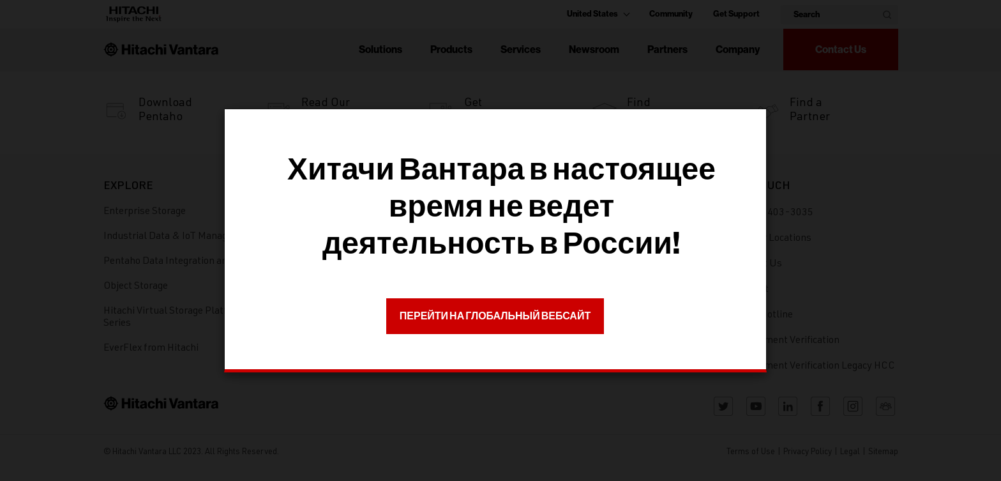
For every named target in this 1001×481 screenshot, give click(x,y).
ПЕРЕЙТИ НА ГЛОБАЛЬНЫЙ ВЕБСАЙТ (495, 316)
